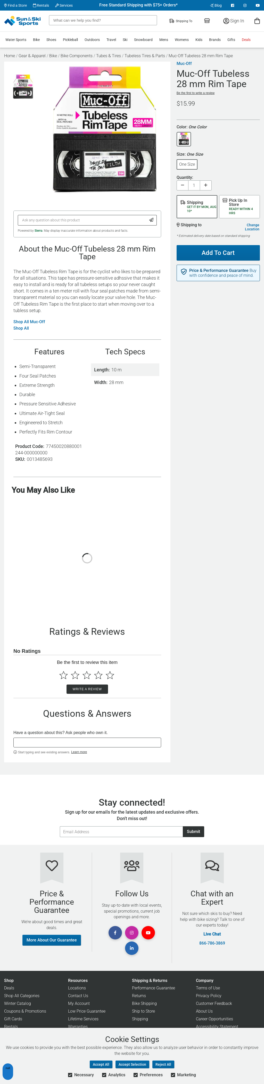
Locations (77, 988)
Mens (163, 40)
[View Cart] (257, 20)
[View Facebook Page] (232, 5)
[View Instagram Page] (244, 5)
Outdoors (92, 40)
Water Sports (15, 40)
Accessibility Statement (217, 1026)
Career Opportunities (214, 1018)
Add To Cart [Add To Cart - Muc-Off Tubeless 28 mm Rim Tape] (218, 252)
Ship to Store (143, 1011)
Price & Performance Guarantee (219, 271)
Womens (182, 40)
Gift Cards (13, 1018)
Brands (215, 40)
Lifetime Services (83, 1018)
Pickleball (70, 40)
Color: (192, 127)
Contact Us (78, 995)
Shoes (51, 40)
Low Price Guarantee (86, 1011)
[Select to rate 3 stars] (86, 675)
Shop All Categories (21, 995)
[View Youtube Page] (258, 5)
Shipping (140, 1018)
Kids (198, 40)
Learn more (79, 752)
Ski (125, 40)
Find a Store (15, 5)
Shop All (21, 328)
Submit (193, 831)
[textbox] (87, 742)
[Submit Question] (151, 220)
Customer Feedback (214, 1003)
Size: (190, 154)
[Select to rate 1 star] (63, 675)
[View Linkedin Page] (131, 948)
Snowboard (143, 40)
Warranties (78, 1026)
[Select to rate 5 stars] (110, 675)
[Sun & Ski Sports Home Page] (23, 21)
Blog (216, 5)
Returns (139, 995)
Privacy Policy (208, 995)
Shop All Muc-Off (29, 322)
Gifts (231, 40)
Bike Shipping (144, 1003)
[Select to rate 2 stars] (75, 675)
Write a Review (87, 689)
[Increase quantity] (206, 185)
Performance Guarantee (153, 988)
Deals (246, 40)
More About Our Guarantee (52, 940)
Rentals (41, 5)
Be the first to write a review (195, 93)
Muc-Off (184, 64)
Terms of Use (208, 988)
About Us (204, 1011)
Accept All (101, 1064)
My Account (79, 1003)
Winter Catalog (17, 1003)
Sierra (38, 230)
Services (64, 5)
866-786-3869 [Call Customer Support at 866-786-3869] (212, 943)
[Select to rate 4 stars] (98, 675)
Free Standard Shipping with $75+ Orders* (138, 5)
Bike (36, 40)
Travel (111, 40)
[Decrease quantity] (182, 185)
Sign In (233, 20)
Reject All (163, 1064)
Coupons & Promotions (25, 1011)
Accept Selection (132, 1064)
